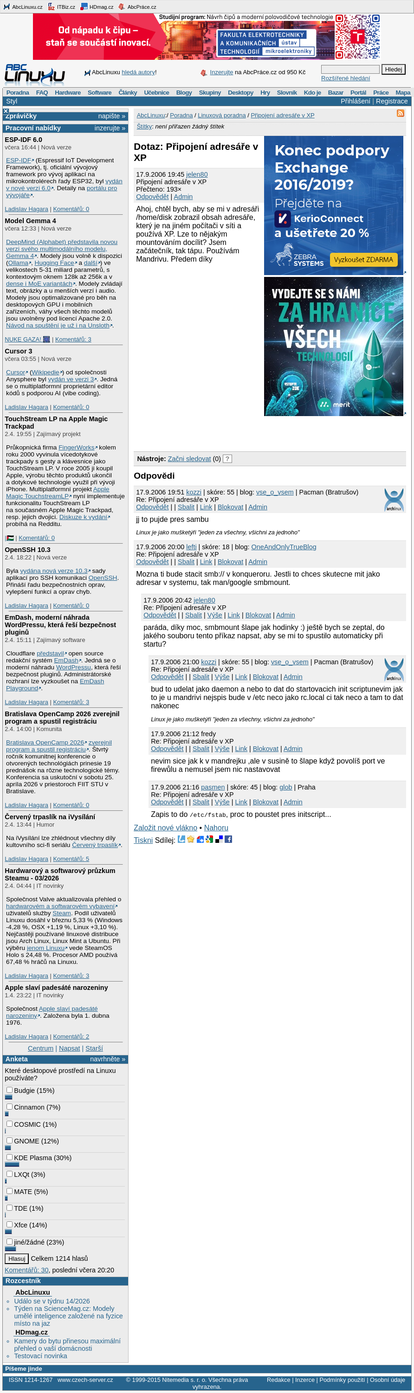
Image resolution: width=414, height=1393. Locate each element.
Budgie (20, 1090)
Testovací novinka (40, 1356)
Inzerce (305, 1379)
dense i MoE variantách (39, 283)
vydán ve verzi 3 (71, 379)
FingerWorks (76, 447)
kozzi (193, 492)
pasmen (213, 787)
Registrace (392, 101)
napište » (111, 116)
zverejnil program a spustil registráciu (59, 746)
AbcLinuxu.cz (23, 6)
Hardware (67, 92)
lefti (191, 547)
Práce (380, 92)
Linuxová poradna (222, 115)
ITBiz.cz (61, 6)
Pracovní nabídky (33, 128)
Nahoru (216, 828)
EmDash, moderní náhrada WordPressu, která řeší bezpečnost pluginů (60, 625)
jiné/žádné (25, 1242)
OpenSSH (103, 577)
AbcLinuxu (32, 1292)
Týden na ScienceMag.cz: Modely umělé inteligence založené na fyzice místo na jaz (68, 1316)
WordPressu (73, 667)
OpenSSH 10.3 (27, 549)
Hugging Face (54, 262)
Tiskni (143, 840)
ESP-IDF (18, 160)
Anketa (17, 1059)
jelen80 (196, 174)
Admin (183, 196)
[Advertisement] (242, 432)
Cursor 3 (18, 351)
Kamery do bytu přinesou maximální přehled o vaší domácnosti (67, 1344)
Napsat (69, 1048)
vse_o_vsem (275, 492)
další (90, 262)
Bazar (335, 92)
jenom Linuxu (46, 947)
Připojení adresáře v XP (282, 115)
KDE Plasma (29, 1158)
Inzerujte (221, 72)
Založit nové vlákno (165, 828)
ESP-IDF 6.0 (23, 139)
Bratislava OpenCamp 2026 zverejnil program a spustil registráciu (62, 717)
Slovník (287, 92)
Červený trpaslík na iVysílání (50, 817)
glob (285, 787)
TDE (16, 1208)
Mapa (402, 92)
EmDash (66, 660)
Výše (214, 615)
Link (206, 507)
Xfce (16, 1225)
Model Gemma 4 (30, 221)
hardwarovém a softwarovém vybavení (60, 906)
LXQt (17, 1174)
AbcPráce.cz (137, 6)
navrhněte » (107, 1059)
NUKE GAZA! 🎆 (27, 339)
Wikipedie (45, 372)
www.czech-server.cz (85, 1379)
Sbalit (186, 507)
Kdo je (312, 92)
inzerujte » (110, 128)
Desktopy (240, 92)
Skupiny (210, 92)
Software (99, 92)
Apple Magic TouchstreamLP (58, 493)
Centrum (40, 1048)
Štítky (144, 126)
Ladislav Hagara (26, 208)
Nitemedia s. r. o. (184, 1379)
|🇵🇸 (9, 537)
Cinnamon (25, 1107)
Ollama (18, 262)
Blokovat (230, 507)
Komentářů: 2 (71, 1036)
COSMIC (23, 1124)
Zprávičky (21, 116)
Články (127, 92)
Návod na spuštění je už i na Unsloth (58, 325)
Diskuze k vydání (83, 517)
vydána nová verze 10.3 (53, 570)
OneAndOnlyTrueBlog (284, 547)
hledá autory (138, 72)
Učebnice (156, 92)
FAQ (42, 92)
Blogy (184, 92)
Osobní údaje (387, 1379)
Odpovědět (152, 196)
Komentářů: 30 (26, 1270)
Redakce (279, 1379)
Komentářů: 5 (71, 858)
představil (50, 653)
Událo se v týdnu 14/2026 (52, 1301)
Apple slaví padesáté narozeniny (56, 987)
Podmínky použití (342, 1379)
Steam (61, 913)
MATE (19, 1191)
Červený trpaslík (95, 844)
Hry (265, 92)
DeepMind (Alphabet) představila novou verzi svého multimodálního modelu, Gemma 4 (61, 248)
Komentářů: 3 (73, 339)
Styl (11, 101)
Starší (94, 1048)
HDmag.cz (96, 6)
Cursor (15, 372)
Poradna (17, 92)
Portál (358, 92)
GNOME (22, 1141)
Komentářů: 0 (71, 208)
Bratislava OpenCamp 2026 (45, 742)
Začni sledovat (189, 458)
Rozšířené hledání (345, 78)
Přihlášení (355, 101)
